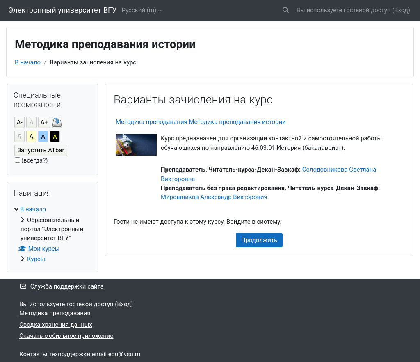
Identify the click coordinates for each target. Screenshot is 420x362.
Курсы (36, 259)
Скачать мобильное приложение (66, 335)
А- (20, 122)
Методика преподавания (55, 313)
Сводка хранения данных (55, 324)
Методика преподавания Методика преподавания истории (201, 122)
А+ (44, 122)
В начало (28, 62)
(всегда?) (34, 160)
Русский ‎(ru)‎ (139, 10)
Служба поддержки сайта (61, 286)
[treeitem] (52, 234)
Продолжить (259, 240)
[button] (285, 10)
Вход (401, 10)
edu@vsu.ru (124, 354)
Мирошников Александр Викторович (214, 197)
